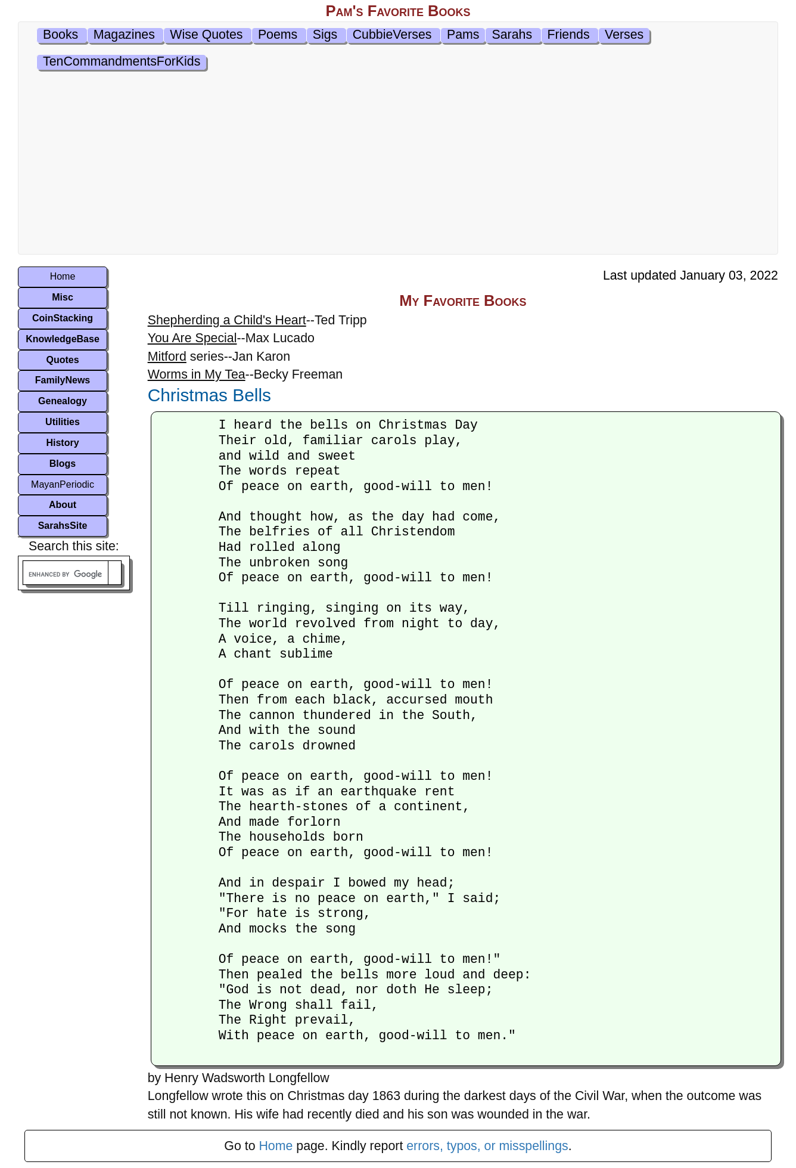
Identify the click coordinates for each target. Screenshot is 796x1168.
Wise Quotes (206, 34)
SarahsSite (63, 526)
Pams (463, 34)
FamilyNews (62, 380)
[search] (65, 574)
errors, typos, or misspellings (487, 1146)
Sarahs (512, 34)
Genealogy (62, 401)
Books (60, 34)
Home (63, 276)
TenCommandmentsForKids (121, 61)
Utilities (62, 422)
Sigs (325, 34)
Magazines (124, 34)
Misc (62, 297)
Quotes (62, 360)
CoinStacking (62, 318)
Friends (569, 34)
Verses (624, 34)
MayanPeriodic (62, 484)
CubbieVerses (392, 34)
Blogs (62, 463)
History (62, 443)
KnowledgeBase (63, 339)
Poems (277, 34)
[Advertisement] (398, 164)
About (62, 505)
